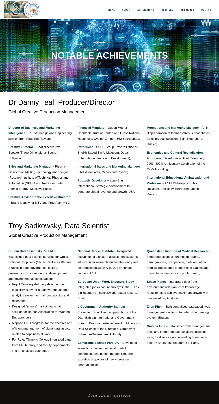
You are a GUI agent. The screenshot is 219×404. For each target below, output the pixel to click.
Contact (207, 9)
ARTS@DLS (187, 9)
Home (111, 9)
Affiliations (145, 9)
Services (167, 9)
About (126, 9)
